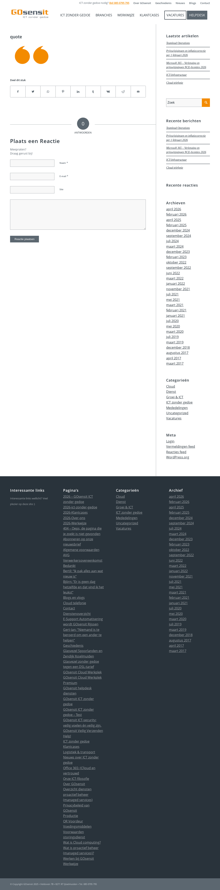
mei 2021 (173, 299)
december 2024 (178, 230)
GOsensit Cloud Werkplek (82, 672)
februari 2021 (176, 310)
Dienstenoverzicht (77, 613)
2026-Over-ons (74, 518)
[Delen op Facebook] (17, 91)
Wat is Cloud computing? (82, 842)
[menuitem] (142, 3)
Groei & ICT (174, 397)
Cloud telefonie (174, 82)
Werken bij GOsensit (78, 858)
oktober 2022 (176, 262)
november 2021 (178, 289)
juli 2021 (172, 294)
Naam (63, 163)
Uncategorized (177, 413)
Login (170, 441)
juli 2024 (172, 241)
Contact (69, 608)
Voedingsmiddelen (77, 826)
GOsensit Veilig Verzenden (83, 730)
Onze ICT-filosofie (76, 778)
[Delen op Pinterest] (63, 91)
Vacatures (173, 418)
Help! (67, 736)
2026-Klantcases (75, 512)
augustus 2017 (177, 353)
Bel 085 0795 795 (119, 3)
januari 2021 (175, 315)
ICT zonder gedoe (179, 402)
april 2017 (173, 358)
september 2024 (178, 236)
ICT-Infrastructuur (176, 74)
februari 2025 (176, 225)
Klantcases (71, 746)
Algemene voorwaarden (81, 550)
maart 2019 (175, 342)
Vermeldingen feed (180, 446)
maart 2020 (175, 331)
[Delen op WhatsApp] (48, 91)
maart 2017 (175, 363)
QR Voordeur (73, 821)
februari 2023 (176, 257)
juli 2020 (172, 321)
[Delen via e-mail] (138, 91)
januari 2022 (175, 283)
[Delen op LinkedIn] (78, 91)
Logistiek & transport (79, 752)
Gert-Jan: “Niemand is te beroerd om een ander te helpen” (82, 635)
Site (61, 189)
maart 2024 (175, 246)
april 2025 (173, 220)
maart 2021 (175, 305)
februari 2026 (176, 214)
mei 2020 (173, 326)
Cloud (170, 386)
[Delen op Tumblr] (93, 91)
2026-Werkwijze (75, 523)
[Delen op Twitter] (33, 91)
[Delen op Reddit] (123, 91)
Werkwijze (70, 864)
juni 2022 (173, 273)
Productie (70, 816)
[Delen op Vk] (108, 91)
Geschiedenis (73, 645)
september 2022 (178, 267)
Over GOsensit (74, 784)
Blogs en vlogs (74, 597)
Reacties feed (176, 452)
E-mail (63, 176)
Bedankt (69, 565)
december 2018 (178, 347)
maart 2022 (175, 278)
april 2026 (173, 209)
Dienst (171, 391)
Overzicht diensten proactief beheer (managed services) (78, 794)
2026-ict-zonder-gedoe (80, 507)
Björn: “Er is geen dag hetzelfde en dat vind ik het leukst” (83, 587)
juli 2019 (172, 337)
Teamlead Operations (178, 43)
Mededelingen (177, 408)
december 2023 (178, 251)
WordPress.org (177, 457)
